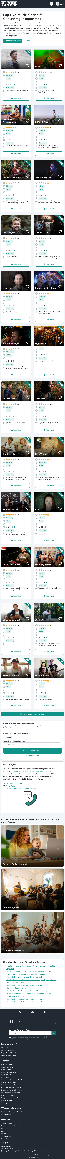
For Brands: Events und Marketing (12, 1112)
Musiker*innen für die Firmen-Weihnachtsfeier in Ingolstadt (29, 991)
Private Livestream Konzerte (10, 1093)
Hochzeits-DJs (6, 1075)
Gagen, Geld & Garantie (9, 1053)
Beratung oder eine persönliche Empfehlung (30, 771)
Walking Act (5, 1103)
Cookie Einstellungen (43, 1155)
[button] (59, 4)
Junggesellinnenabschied (9, 1098)
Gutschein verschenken (8, 1055)
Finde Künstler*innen (12, 41)
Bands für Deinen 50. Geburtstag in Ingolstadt (24, 985)
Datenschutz (27, 1155)
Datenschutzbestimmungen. (21, 1039)
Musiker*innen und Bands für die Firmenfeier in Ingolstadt (28, 993)
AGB (34, 1155)
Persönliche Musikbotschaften (11, 1088)
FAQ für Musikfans (7, 1050)
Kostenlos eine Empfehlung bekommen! (21, 788)
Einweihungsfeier (7, 1100)
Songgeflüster (6, 1115)
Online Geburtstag (7, 1095)
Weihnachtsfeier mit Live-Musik (11, 1080)
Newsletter (5, 1139)
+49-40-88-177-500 (14, 783)
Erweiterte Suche (32, 756)
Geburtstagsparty (7, 1067)
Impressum (18, 1155)
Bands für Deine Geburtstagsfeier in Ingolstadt (24, 977)
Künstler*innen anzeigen (32, 750)
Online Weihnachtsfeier (9, 1082)
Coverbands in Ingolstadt (16, 996)
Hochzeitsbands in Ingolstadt (17, 982)
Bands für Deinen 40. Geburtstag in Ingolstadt (24, 1002)
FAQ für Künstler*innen (9, 1048)
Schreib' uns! (10, 786)
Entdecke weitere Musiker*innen (32, 714)
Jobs (2, 1131)
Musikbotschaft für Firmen (10, 1085)
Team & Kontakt (6, 1123)
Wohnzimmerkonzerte (8, 1064)
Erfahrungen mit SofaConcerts (11, 1126)
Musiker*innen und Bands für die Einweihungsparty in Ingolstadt (31, 980)
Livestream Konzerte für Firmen (11, 1090)
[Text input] (30, 1033)
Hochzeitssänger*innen (9, 1072)
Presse (3, 1134)
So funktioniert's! (30, 40)
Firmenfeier (5, 1077)
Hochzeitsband (6, 1070)
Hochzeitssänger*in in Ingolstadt (18, 988)
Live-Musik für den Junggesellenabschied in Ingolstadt (27, 974)
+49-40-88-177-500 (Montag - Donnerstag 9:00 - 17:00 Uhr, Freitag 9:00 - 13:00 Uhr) (23, 1150)
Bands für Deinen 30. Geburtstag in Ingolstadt (24, 999)
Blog (2, 1129)
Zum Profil (17, 98)
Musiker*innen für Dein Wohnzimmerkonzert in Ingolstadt (28, 971)
